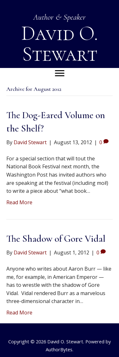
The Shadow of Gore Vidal (55, 239)
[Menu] (59, 73)
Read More (19, 202)
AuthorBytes (59, 350)
